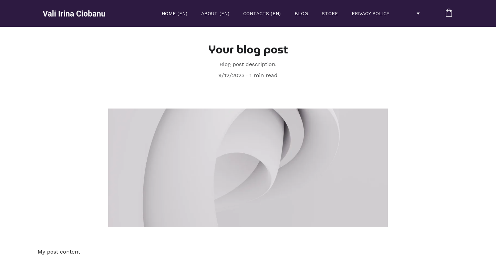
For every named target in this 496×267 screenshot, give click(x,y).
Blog (301, 13)
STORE (330, 13)
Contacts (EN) (262, 13)
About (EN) (215, 13)
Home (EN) (174, 13)
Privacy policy (370, 13)
